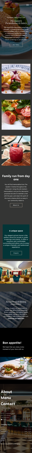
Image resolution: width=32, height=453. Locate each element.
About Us (16, 205)
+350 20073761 (5, 417)
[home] (15, 6)
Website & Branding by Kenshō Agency (10, 444)
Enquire (16, 253)
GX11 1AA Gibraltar (6, 415)
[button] (27, 5)
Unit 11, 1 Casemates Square (8, 413)
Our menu (16, 45)
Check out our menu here (16, 318)
